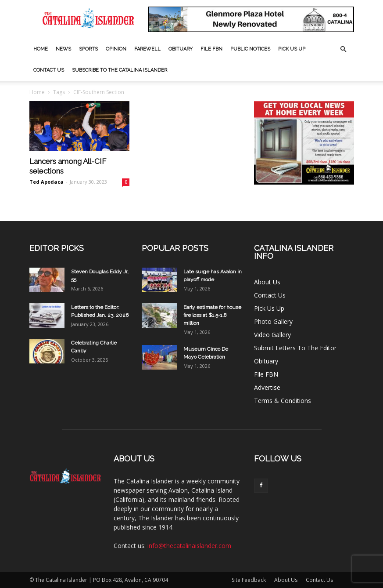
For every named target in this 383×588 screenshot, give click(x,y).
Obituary (180, 49)
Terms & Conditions (282, 400)
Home (40, 49)
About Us (267, 282)
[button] (343, 49)
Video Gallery (272, 334)
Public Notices (250, 49)
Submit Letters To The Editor (295, 348)
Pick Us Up (291, 49)
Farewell (147, 49)
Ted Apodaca (46, 181)
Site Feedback (249, 580)
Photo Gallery (273, 321)
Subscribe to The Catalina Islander (119, 70)
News (63, 49)
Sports (88, 49)
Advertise (267, 387)
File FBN (211, 49)
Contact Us (48, 70)
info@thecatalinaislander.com (189, 545)
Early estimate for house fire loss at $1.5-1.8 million (212, 315)
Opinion (116, 49)
